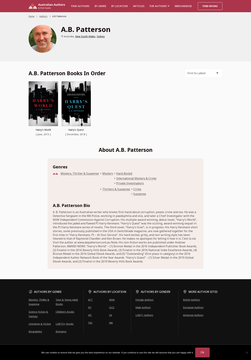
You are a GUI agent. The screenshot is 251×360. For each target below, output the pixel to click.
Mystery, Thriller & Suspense (80, 173)
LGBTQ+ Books (65, 323)
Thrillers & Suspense (116, 189)
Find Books (210, 6)
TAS (90, 322)
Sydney (101, 36)
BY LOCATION (119, 6)
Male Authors (143, 307)
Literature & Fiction (40, 323)
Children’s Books (65, 311)
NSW (112, 299)
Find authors (80, 6)
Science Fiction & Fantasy (38, 314)
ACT (90, 299)
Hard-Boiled (124, 173)
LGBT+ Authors (144, 315)
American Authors (193, 315)
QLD (111, 307)
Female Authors (144, 299)
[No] (246, 352)
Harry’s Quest (76, 129)
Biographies (35, 331)
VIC (90, 315)
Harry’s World (43, 129)
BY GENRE (100, 6)
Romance (61, 331)
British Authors (191, 299)
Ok (202, 352)
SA (110, 315)
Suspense (139, 194)
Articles (138, 6)
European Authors (193, 307)
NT (90, 307)
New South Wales (85, 36)
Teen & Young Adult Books (67, 302)
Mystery (107, 173)
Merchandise (183, 6)
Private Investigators (130, 183)
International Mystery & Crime (136, 178)
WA (111, 322)
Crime (137, 189)
